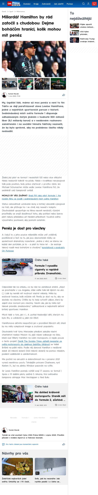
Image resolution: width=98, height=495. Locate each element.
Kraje (36, 4)
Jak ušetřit (58, 4)
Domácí (26, 4)
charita (33, 422)
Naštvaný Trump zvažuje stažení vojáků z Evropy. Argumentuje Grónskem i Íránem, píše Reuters (87, 40)
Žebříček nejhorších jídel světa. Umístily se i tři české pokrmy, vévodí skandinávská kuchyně (16, 480)
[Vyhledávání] (83, 3)
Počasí (70, 4)
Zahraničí (46, 4)
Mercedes (13, 418)
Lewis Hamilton (39, 418)
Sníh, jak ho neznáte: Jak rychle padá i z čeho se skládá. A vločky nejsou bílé (48, 480)
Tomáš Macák (13, 94)
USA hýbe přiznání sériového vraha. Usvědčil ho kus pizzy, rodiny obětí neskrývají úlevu (87, 33)
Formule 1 (25, 418)
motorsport (54, 418)
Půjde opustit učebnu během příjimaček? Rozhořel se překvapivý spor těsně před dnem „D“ (88, 26)
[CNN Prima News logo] (13, 3)
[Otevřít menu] (3, 3)
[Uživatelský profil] (88, 3)
